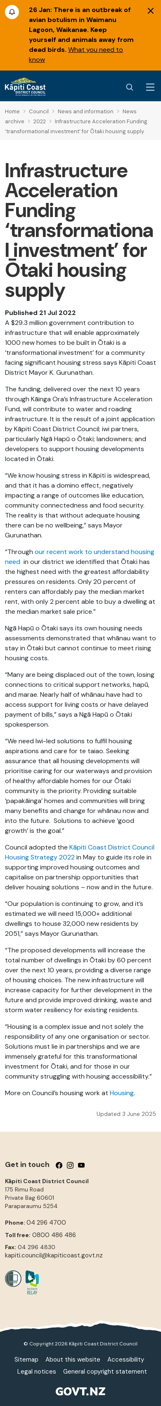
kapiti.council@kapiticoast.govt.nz (54, 1255)
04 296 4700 (46, 1222)
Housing (122, 1093)
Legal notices (36, 1371)
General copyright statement (105, 1371)
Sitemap (26, 1359)
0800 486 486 (54, 1235)
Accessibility (125, 1359)
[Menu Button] (150, 87)
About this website (72, 1359)
